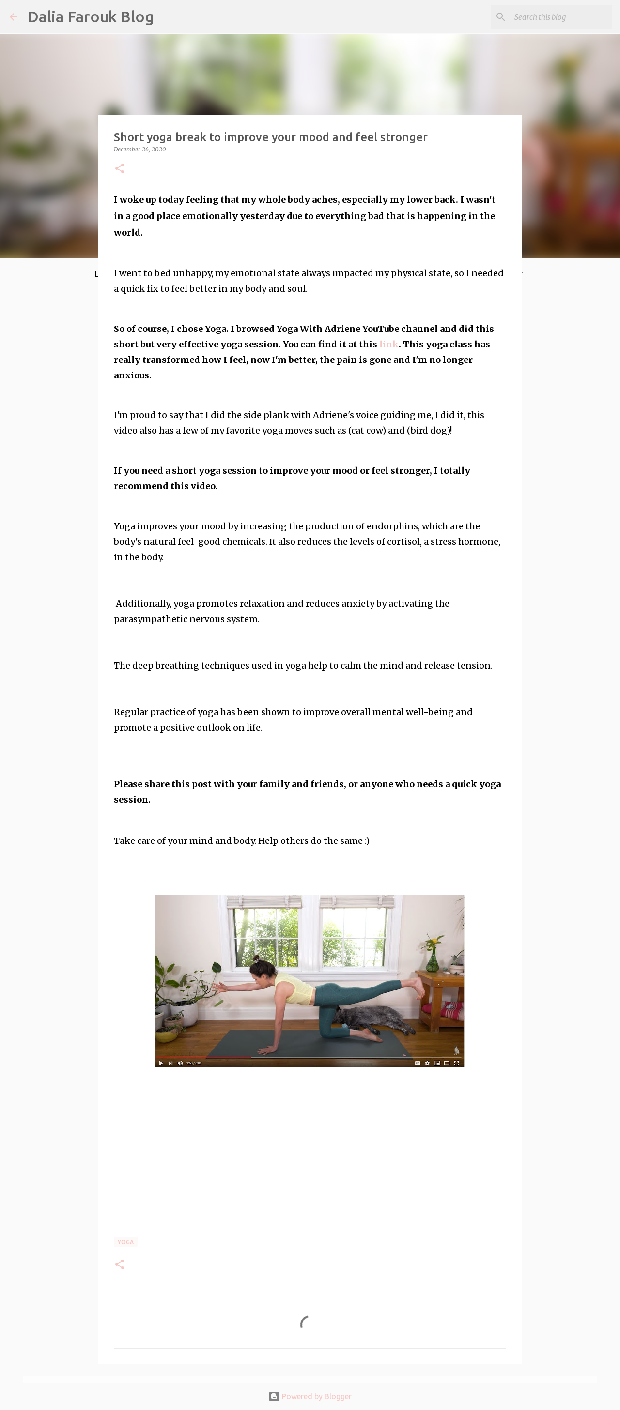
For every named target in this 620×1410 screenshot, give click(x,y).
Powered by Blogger (310, 1396)
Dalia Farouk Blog (90, 16)
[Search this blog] (561, 17)
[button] (119, 169)
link (389, 344)
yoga (126, 1242)
